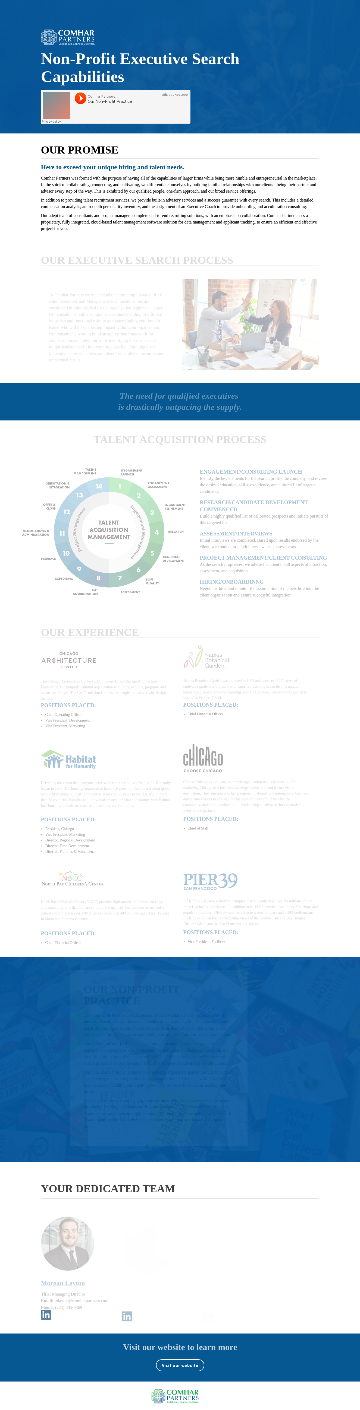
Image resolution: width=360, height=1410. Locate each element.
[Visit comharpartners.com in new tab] (180, 1365)
